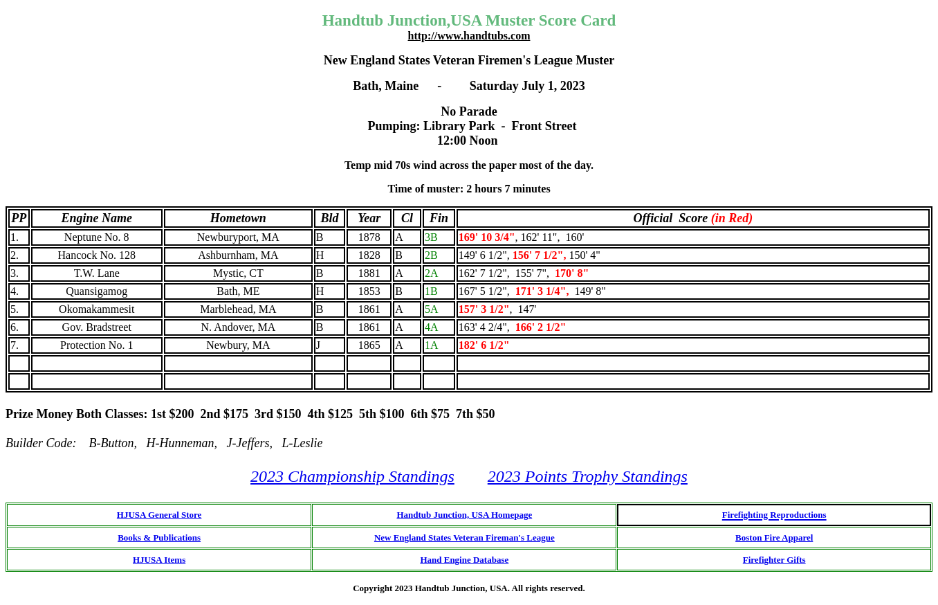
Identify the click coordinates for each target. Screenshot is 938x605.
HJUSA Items (159, 559)
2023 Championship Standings (352, 476)
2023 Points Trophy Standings (588, 476)
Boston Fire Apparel (774, 537)
